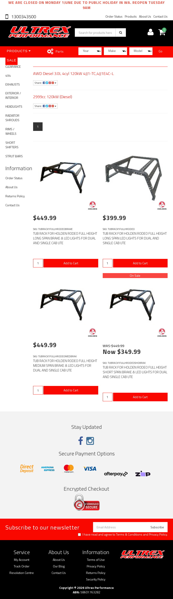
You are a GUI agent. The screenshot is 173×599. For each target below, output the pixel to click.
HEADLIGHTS (13, 106)
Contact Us (160, 16)
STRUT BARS (14, 156)
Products (131, 16)
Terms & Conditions (129, 534)
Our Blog (59, 566)
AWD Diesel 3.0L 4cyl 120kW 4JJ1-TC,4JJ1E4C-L (73, 73)
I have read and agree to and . (123, 534)
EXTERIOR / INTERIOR (13, 95)
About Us (145, 16)
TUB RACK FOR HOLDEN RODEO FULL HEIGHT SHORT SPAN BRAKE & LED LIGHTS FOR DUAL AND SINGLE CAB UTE (135, 372)
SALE (11, 60)
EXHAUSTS (12, 84)
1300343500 (23, 16)
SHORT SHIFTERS (11, 144)
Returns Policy (15, 196)
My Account (21, 559)
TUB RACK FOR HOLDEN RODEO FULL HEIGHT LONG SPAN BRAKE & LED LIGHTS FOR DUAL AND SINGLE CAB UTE (65, 238)
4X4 (8, 75)
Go (160, 51)
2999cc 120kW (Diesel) (52, 97)
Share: (45, 83)
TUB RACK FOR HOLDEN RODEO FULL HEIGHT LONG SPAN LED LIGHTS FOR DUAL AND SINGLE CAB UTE (135, 238)
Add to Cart (71, 263)
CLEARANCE (13, 66)
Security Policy (95, 579)
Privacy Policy (158, 534)
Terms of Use (96, 559)
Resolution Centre (21, 573)
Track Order (22, 566)
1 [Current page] (38, 126)
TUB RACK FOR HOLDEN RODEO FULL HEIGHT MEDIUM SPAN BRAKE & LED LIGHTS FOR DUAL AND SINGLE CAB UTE (65, 365)
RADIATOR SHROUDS (12, 117)
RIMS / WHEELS (10, 131)
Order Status (114, 16)
